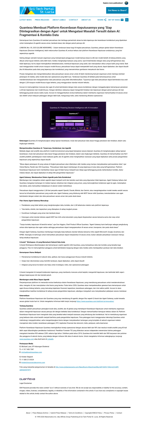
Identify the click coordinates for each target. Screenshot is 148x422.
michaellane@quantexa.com (31, 352)
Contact (73, 20)
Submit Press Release (58, 413)
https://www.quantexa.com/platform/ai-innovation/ (95, 301)
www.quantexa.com (27, 339)
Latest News (26, 20)
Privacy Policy (109, 413)
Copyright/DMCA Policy (93, 413)
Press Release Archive (40, 413)
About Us (86, 20)
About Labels (59, 20)
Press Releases (42, 20)
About (28, 413)
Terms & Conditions (75, 413)
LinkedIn (50, 339)
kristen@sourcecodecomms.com (33, 363)
